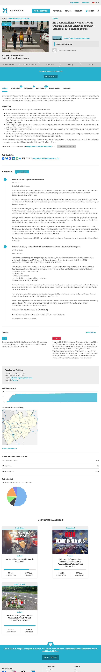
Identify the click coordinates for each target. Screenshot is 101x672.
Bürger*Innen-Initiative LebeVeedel (77, 38)
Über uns (49, 670)
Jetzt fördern (50, 657)
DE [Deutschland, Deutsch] (94, 3)
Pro (4, 338)
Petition (4, 88)
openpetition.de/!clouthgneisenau (45, 158)
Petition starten (41, 11)
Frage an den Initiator (66, 146)
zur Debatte (90, 332)
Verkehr (55, 19)
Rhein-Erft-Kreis (19, 584)
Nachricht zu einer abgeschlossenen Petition (28, 180)
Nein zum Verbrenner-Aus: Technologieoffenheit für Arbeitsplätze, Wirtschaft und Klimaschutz (70, 562)
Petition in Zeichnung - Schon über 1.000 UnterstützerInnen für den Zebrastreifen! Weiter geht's (46, 247)
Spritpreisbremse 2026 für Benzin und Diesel (20, 560)
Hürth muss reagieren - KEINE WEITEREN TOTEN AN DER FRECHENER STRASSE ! (20, 617)
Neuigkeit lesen (50, 77)
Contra (56, 338)
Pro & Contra (15, 87)
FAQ (75, 670)
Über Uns (78, 11)
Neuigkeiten (28, 87)
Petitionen (57, 11)
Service (68, 11)
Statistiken (67, 88)
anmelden (85, 3)
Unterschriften (54, 88)
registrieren (74, 3)
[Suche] (98, 11)
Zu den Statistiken (8, 448)
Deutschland (19, 528)
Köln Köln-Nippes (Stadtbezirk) (18, 18)
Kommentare (41, 87)
